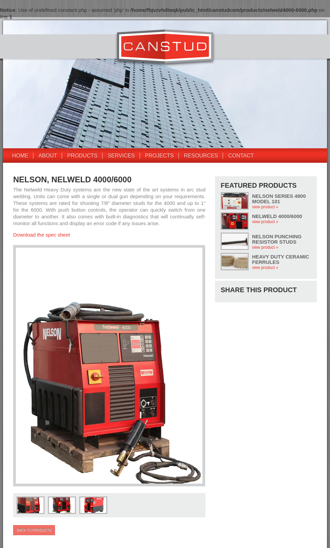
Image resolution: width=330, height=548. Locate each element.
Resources (201, 155)
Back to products (34, 530)
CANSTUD (165, 47)
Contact (241, 155)
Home (20, 155)
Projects (159, 155)
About (47, 155)
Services (121, 155)
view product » (265, 207)
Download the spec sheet (41, 235)
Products (82, 155)
